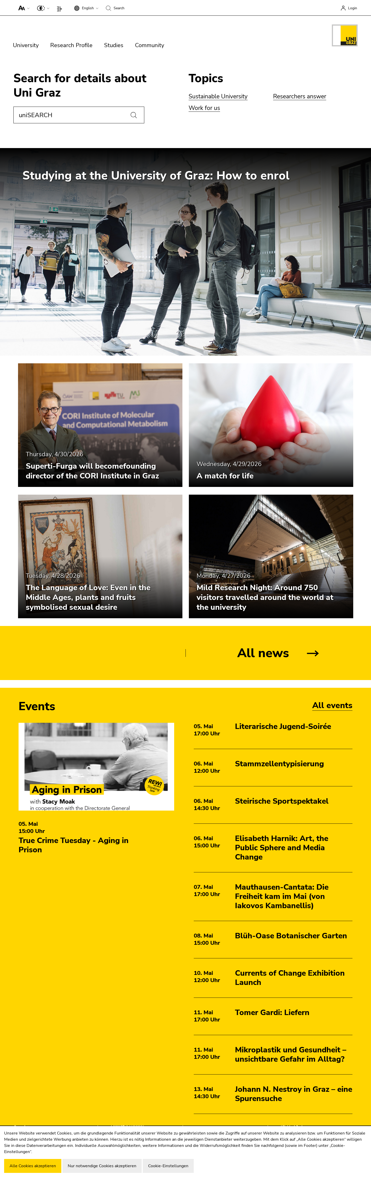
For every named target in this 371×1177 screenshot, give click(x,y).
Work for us (204, 108)
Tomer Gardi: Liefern (272, 1012)
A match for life (225, 476)
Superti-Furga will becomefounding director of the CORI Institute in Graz (92, 471)
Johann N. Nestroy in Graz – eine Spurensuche (293, 1094)
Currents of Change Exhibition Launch (290, 978)
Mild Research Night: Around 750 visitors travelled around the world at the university (265, 597)
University (26, 45)
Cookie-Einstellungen (168, 1166)
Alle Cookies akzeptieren (33, 1166)
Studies (113, 45)
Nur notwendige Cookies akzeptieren (102, 1166)
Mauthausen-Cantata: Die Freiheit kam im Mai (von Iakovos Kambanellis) (281, 896)
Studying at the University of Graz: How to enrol (156, 176)
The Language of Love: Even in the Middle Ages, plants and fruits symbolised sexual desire (88, 597)
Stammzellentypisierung (279, 764)
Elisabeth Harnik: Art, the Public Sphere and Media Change (281, 847)
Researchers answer (299, 96)
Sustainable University (218, 96)
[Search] (133, 115)
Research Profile (71, 45)
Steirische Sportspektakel (281, 801)
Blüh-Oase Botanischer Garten (291, 936)
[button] (22, 7)
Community (149, 45)
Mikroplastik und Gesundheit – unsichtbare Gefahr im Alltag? (290, 1054)
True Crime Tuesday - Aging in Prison (74, 845)
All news (263, 653)
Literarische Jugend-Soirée (283, 726)
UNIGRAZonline (127, 1126)
